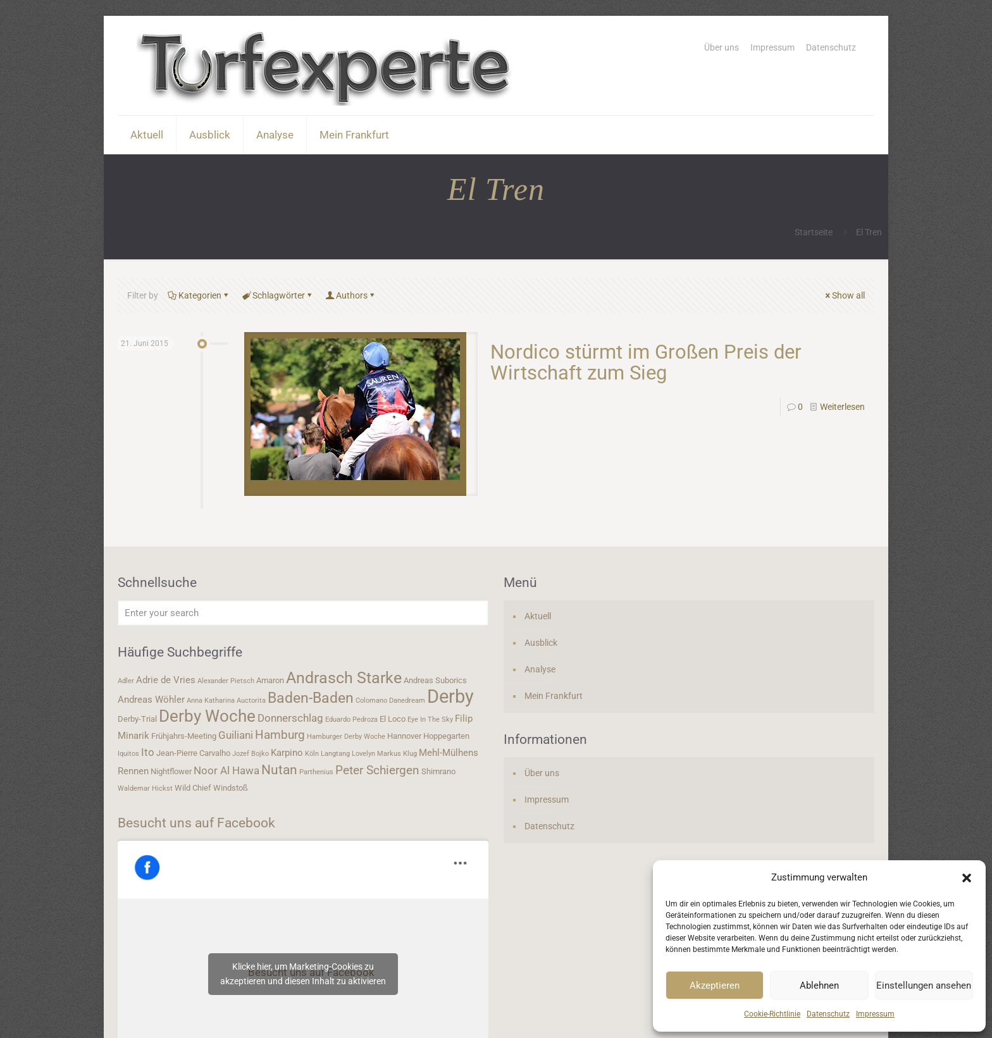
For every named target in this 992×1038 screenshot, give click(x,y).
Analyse (539, 669)
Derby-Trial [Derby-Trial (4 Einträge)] (137, 719)
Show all (844, 295)
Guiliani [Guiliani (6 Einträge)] (235, 735)
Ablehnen (819, 985)
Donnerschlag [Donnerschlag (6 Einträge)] (290, 718)
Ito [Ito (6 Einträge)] (147, 752)
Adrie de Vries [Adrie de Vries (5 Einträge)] (165, 680)
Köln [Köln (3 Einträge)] (312, 754)
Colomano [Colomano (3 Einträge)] (371, 700)
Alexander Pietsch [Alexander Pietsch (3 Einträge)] (225, 681)
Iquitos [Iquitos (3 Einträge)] (128, 754)
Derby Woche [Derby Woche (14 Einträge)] (207, 716)
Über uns (721, 47)
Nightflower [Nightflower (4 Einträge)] (171, 771)
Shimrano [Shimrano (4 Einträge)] (438, 771)
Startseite (814, 232)
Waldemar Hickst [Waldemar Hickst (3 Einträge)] (145, 788)
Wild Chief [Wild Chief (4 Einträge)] (193, 788)
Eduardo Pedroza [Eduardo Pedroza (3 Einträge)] (351, 719)
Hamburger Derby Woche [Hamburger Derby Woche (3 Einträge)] (346, 736)
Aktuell (537, 616)
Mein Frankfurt (553, 696)
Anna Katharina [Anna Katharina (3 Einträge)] (211, 700)
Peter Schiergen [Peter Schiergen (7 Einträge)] (377, 770)
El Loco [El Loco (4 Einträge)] (393, 719)
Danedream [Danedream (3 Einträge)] (407, 700)
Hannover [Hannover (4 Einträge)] (404, 736)
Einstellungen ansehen (923, 985)
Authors (350, 295)
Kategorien (199, 295)
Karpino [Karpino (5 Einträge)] (287, 752)
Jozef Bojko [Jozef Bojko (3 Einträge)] (250, 754)
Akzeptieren (715, 985)
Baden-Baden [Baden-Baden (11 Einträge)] (311, 698)
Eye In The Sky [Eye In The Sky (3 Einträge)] (430, 719)
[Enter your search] (303, 613)
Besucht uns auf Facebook (196, 823)
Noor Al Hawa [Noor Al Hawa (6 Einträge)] (226, 770)
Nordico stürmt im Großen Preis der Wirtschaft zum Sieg (646, 362)
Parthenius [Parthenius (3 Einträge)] (316, 772)
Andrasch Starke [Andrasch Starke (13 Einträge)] (344, 678)
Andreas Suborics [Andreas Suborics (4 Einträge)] (435, 680)
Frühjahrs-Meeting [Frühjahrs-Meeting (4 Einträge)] (183, 736)
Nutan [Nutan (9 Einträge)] (279, 769)
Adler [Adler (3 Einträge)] (126, 681)
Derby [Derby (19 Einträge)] (450, 696)
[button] (966, 878)
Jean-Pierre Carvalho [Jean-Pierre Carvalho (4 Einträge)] (193, 753)
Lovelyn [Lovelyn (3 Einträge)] (363, 754)
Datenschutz (828, 1014)
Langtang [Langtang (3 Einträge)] (335, 754)
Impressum (875, 1014)
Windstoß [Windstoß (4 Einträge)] (230, 788)
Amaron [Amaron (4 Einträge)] (270, 680)
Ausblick (540, 643)
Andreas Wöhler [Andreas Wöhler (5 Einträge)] (151, 699)
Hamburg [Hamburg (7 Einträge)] (280, 735)
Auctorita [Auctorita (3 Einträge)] (251, 700)
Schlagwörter (278, 295)
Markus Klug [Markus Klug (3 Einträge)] (397, 754)
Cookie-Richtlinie (772, 1014)
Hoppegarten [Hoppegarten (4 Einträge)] (446, 736)
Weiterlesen (842, 407)
